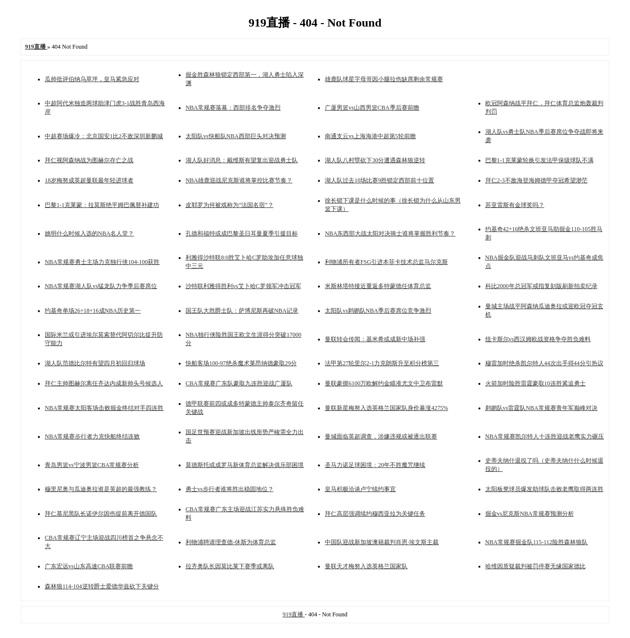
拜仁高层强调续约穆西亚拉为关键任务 (375, 513)
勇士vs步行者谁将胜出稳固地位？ (230, 489)
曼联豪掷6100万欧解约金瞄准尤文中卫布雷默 (384, 383)
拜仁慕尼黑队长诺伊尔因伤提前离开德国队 (101, 513)
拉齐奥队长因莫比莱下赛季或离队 (230, 566)
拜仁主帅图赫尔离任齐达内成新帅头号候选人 (104, 383)
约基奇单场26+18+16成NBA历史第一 (93, 310)
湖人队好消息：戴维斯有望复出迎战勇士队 (242, 160)
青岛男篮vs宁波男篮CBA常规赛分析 (92, 465)
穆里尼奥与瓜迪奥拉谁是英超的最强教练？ (101, 489)
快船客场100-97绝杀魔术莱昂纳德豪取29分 (241, 363)
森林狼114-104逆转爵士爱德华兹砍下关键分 (102, 586)
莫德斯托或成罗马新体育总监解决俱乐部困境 (245, 465)
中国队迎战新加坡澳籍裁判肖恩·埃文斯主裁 (382, 542)
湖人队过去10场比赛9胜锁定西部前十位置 (379, 180)
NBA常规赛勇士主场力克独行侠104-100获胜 (102, 262)
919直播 (294, 614)
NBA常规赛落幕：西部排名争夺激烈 (233, 107)
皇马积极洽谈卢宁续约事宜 (360, 489)
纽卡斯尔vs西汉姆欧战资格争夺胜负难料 (538, 339)
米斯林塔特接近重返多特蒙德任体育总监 (378, 286)
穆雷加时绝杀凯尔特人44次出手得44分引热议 (544, 363)
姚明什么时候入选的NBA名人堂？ (89, 233)
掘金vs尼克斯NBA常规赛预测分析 (529, 513)
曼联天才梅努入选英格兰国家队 (366, 566)
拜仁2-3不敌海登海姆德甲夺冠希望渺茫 (536, 180)
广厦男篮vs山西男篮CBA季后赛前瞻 (372, 107)
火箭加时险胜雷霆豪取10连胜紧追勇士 (535, 383)
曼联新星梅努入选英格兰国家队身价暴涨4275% (386, 408)
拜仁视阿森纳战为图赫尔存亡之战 (89, 160)
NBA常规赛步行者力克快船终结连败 (92, 436)
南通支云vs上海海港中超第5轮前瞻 (370, 136)
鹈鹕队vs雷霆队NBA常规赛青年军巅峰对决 (541, 408)
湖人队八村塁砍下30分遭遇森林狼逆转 (375, 160)
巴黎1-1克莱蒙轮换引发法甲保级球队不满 (539, 160)
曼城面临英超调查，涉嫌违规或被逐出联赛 (381, 436)
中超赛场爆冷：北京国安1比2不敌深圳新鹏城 (104, 136)
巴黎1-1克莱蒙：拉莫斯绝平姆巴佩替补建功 (102, 205)
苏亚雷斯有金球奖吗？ (514, 205)
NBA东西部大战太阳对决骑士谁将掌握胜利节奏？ (390, 233)
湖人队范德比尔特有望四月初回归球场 (95, 363)
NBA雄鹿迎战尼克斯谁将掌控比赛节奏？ (239, 180)
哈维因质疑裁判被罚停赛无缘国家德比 (535, 566)
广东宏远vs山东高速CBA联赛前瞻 (89, 566)
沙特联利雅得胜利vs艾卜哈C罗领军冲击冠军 (243, 286)
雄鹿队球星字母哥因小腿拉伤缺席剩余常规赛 (384, 79)
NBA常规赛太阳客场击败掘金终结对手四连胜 (104, 408)
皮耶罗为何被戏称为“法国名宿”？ (230, 205)
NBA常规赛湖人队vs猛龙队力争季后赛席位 (101, 286)
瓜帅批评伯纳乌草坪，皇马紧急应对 (92, 79)
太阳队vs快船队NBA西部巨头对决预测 (236, 136)
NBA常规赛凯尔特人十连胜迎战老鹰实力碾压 (544, 436)
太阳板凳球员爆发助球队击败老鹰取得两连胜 (544, 489)
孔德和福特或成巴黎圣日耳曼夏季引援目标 (242, 233)
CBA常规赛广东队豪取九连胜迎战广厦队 (239, 383)
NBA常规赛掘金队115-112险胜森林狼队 (536, 542)
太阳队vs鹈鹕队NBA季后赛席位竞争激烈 (378, 310)
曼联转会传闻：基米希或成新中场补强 (375, 339)
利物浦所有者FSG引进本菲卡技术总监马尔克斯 (386, 262)
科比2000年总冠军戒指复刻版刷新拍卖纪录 (541, 286)
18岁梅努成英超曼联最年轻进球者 (89, 180)
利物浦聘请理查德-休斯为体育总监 (231, 542)
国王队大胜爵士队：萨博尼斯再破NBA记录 (242, 310)
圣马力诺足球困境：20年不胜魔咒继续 (375, 465)
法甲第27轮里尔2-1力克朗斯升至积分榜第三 (382, 363)
